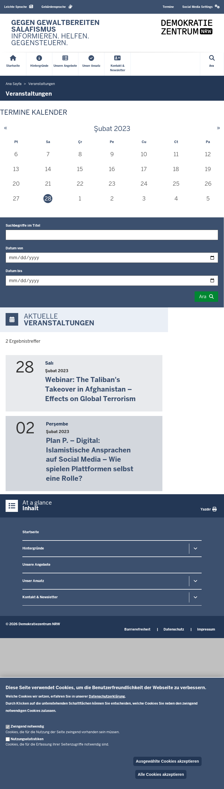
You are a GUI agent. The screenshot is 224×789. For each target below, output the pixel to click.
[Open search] (212, 64)
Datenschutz (174, 629)
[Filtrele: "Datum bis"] (112, 280)
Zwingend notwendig (27, 726)
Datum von (14, 248)
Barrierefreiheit (137, 629)
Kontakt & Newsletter (40, 597)
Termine (168, 7)
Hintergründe (33, 548)
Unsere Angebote (36, 564)
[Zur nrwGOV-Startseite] (58, 32)
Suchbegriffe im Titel (23, 225)
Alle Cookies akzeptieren (161, 774)
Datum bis (14, 271)
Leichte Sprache (18, 6)
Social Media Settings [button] (201, 6)
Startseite (30, 532)
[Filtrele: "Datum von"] (112, 257)
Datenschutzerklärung (107, 696)
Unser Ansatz (33, 581)
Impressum (206, 629)
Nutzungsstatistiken (27, 739)
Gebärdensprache (57, 6)
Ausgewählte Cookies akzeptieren (167, 761)
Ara (202, 297)
